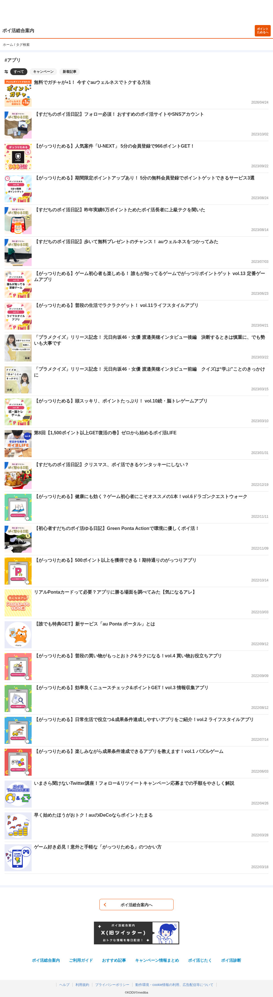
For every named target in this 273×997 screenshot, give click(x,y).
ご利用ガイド (81, 960)
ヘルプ (64, 985)
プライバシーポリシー (112, 985)
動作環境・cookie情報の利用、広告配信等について (174, 985)
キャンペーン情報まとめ (157, 960)
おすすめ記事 (114, 960)
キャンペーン (43, 71)
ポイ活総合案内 (18, 30)
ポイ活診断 (231, 960)
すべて (19, 71)
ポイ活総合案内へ (136, 905)
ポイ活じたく (200, 960)
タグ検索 (23, 45)
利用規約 (82, 985)
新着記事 (69, 71)
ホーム (8, 45)
